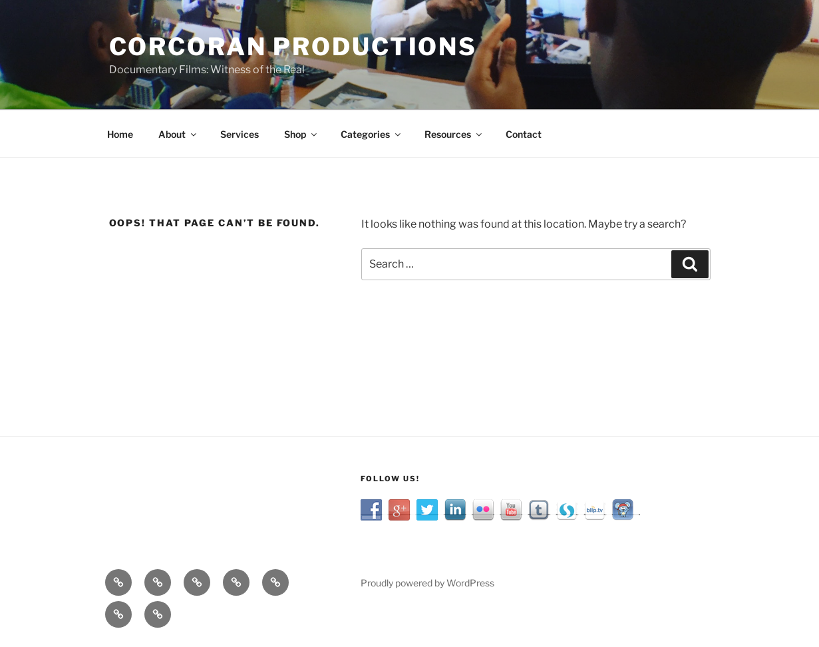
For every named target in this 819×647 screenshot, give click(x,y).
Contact (524, 134)
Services (239, 134)
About (178, 134)
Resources (454, 134)
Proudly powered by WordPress (427, 582)
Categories (372, 134)
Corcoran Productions (293, 46)
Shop (301, 134)
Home (120, 134)
